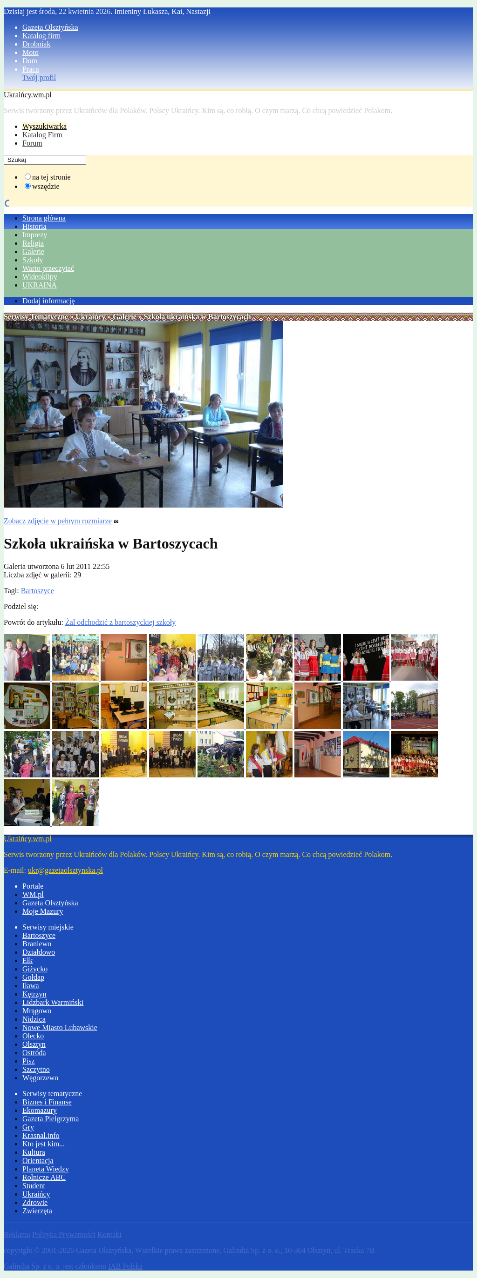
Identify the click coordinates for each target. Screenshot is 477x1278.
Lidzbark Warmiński (52, 1002)
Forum (32, 143)
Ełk (27, 960)
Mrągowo (36, 1011)
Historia (34, 226)
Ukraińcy (90, 317)
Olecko (33, 1036)
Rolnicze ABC (44, 1177)
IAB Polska (125, 1266)
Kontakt (109, 1234)
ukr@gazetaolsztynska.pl (65, 870)
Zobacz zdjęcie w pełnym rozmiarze (61, 521)
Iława (30, 986)
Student (33, 1186)
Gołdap (33, 977)
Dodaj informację (48, 301)
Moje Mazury (42, 911)
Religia (33, 243)
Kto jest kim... (43, 1144)
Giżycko (35, 969)
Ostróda (34, 1053)
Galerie (33, 251)
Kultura (33, 1152)
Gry (28, 1127)
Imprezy (34, 235)
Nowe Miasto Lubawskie (59, 1027)
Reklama (17, 1234)
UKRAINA (39, 285)
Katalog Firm (42, 135)
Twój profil (39, 77)
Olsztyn (34, 1044)
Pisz (28, 1061)
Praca (30, 69)
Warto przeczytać (48, 268)
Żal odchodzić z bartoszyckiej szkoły (120, 622)
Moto (30, 52)
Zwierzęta (37, 1211)
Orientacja (38, 1160)
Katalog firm (41, 36)
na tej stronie (51, 177)
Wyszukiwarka (44, 126)
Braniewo (36, 944)
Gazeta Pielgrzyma (50, 1119)
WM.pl (33, 894)
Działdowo (38, 952)
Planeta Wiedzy (45, 1169)
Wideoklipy (39, 277)
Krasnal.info (41, 1135)
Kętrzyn (34, 994)
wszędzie (46, 186)
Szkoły (32, 260)
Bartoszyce (37, 591)
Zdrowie (35, 1202)
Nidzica (34, 1019)
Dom (29, 61)
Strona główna (44, 218)
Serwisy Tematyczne (36, 317)
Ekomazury (39, 1110)
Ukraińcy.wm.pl (28, 95)
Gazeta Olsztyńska (50, 27)
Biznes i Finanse (47, 1102)
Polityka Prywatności (63, 1234)
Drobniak (36, 44)
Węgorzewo (40, 1078)
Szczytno (36, 1069)
